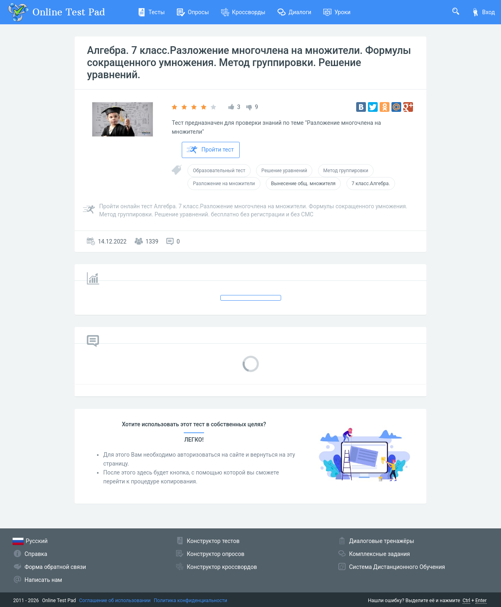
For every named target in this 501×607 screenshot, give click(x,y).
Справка (36, 554)
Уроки (336, 12)
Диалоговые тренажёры (381, 541)
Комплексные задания (379, 554)
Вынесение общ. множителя (303, 183)
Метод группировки (345, 170)
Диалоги (294, 12)
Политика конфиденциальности (190, 600)
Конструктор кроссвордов (222, 567)
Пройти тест (210, 150)
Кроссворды (243, 12)
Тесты (151, 12)
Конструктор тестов (213, 541)
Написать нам (43, 580)
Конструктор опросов (216, 554)
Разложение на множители (224, 183)
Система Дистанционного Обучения (397, 567)
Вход (483, 12)
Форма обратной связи (55, 567)
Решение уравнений (284, 170)
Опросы (193, 12)
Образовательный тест (219, 170)
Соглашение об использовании (115, 600)
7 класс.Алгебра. (371, 183)
